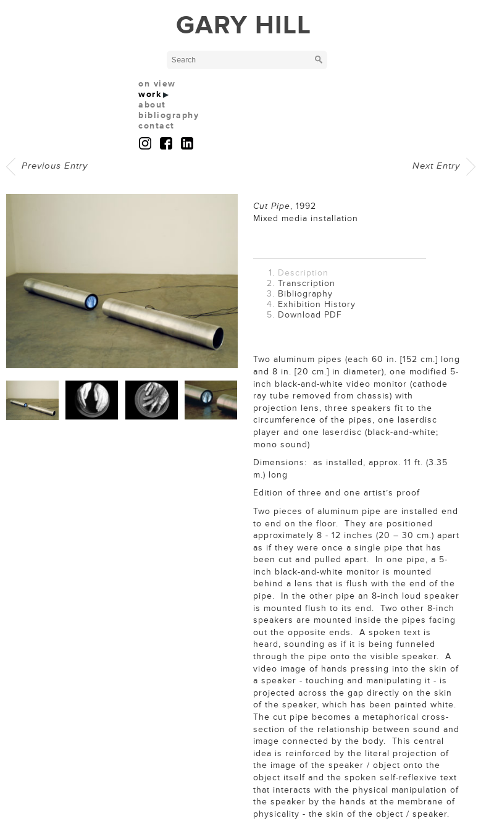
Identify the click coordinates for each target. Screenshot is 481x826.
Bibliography (305, 294)
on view (157, 83)
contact (156, 125)
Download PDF (310, 315)
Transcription (306, 283)
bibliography (168, 115)
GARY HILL (243, 25)
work (149, 94)
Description (303, 273)
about (152, 104)
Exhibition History (317, 304)
